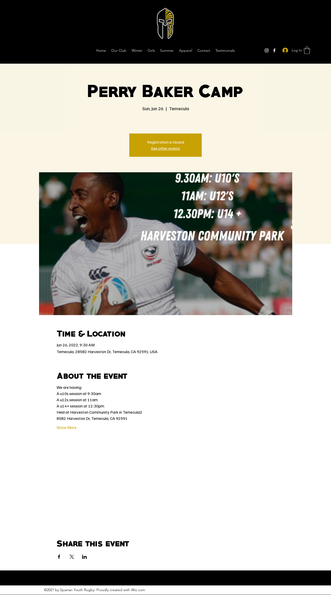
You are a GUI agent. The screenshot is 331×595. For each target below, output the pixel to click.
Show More (67, 427)
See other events (165, 148)
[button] (307, 50)
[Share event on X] (71, 557)
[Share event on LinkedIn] (84, 557)
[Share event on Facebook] (59, 557)
